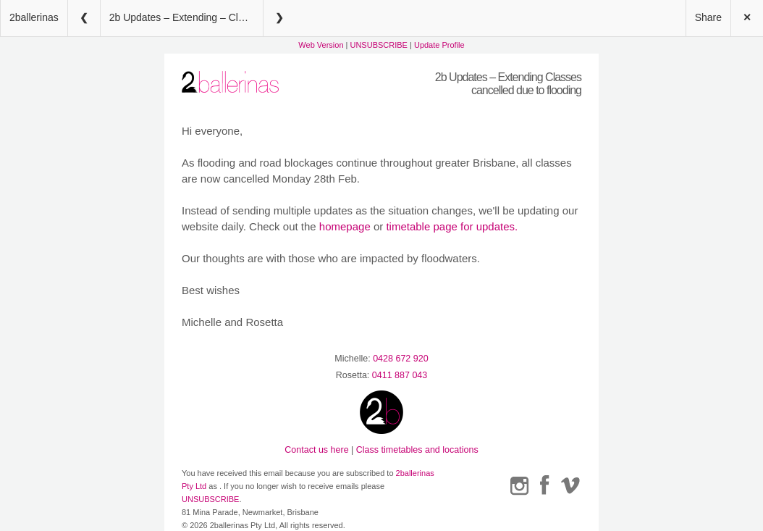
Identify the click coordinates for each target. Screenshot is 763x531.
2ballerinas (34, 17)
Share (708, 17)
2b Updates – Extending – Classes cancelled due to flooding (186, 17)
